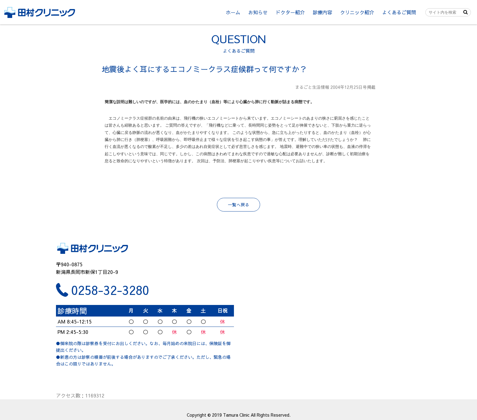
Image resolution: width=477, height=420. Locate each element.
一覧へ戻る (238, 204)
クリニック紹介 (357, 12)
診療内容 (322, 12)
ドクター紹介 (290, 12)
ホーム (233, 12)
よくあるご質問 (399, 12)
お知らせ (258, 12)
